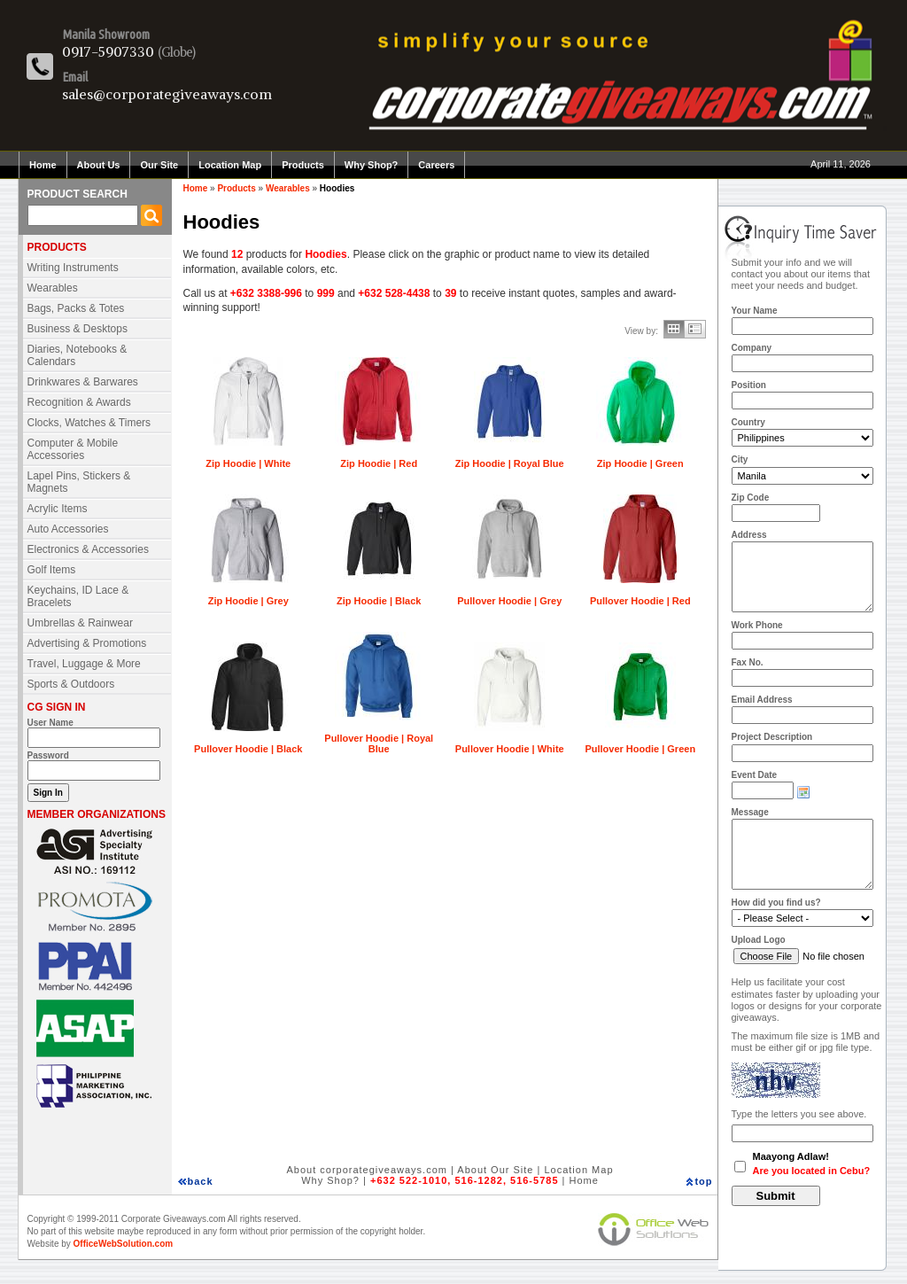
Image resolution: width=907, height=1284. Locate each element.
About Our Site (495, 1169)
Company (752, 348)
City (740, 459)
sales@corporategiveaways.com (167, 94)
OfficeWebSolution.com (124, 1244)
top (703, 1181)
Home (43, 165)
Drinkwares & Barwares (82, 382)
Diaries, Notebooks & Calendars (77, 355)
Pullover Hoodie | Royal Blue (378, 743)
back (200, 1181)
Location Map (229, 165)
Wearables (52, 288)
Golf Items (51, 570)
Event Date (755, 775)
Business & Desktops (77, 329)
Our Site (159, 165)
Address (749, 535)
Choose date (803, 792)
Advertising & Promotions (87, 643)
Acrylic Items (57, 508)
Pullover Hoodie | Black (248, 748)
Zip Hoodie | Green (640, 463)
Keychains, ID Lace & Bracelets (78, 596)
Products (303, 165)
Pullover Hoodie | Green (640, 748)
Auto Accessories (68, 529)
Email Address (762, 699)
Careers (436, 165)
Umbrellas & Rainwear (80, 623)
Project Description (772, 737)
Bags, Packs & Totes (76, 308)
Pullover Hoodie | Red (640, 600)
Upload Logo (759, 940)
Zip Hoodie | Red (378, 463)
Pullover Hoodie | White (509, 748)
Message (750, 812)
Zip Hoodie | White (248, 463)
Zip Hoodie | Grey (248, 600)
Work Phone (757, 625)
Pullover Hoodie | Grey (509, 600)
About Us (98, 165)
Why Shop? (372, 165)
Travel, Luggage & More (84, 664)
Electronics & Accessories (88, 549)
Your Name (755, 310)
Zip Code (751, 497)
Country (748, 422)
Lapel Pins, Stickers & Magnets (79, 482)
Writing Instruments (73, 267)
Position (749, 385)
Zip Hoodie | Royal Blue (509, 463)
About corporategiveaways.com (366, 1169)
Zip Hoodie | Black (379, 600)
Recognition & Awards (79, 402)
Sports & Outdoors (71, 684)
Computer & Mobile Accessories (73, 449)
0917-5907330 (108, 51)
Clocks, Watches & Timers (89, 422)
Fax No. (748, 662)
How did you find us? (776, 902)
